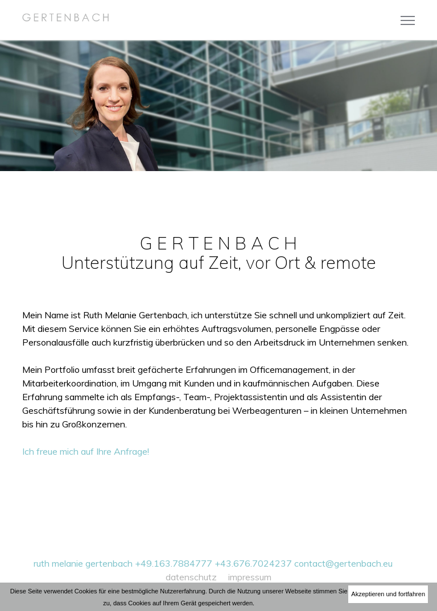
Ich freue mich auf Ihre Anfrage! (85, 451)
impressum (249, 577)
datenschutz (191, 577)
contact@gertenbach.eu (343, 563)
